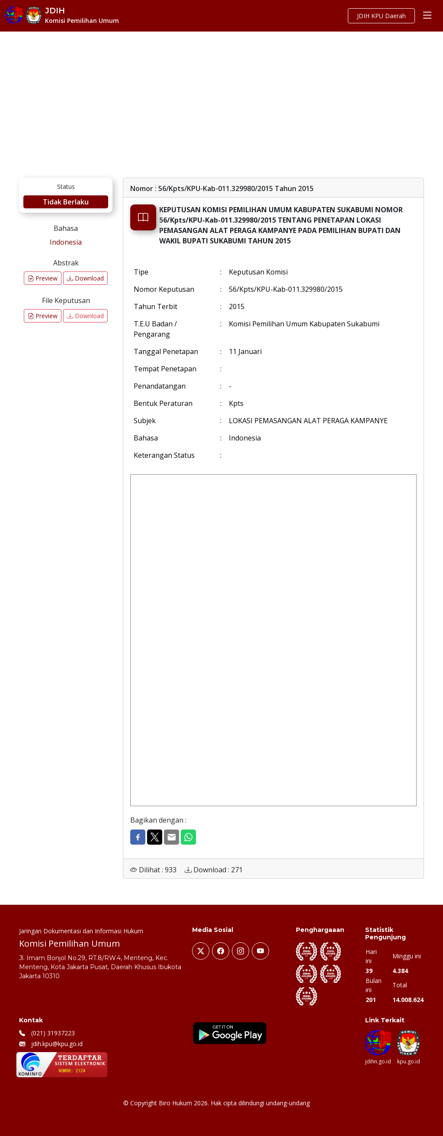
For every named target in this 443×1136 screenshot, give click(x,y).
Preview (43, 278)
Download (85, 278)
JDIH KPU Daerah (381, 16)
